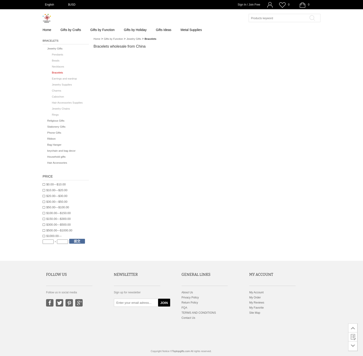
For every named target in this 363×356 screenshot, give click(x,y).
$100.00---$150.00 (58, 213)
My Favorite (256, 307)
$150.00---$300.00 (58, 219)
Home (47, 30)
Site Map (254, 312)
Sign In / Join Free (249, 4)
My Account (256, 292)
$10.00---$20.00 (56, 190)
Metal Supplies (191, 30)
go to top (353, 327)
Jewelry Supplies (62, 84)
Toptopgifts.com (181, 351)
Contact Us (188, 317)
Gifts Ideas (163, 30)
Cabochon (58, 96)
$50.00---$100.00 (57, 207)
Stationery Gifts (56, 126)
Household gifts (56, 156)
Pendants (57, 54)
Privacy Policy (190, 297)
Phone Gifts (54, 132)
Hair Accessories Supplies (67, 102)
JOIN (164, 303)
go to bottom (353, 346)
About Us (187, 292)
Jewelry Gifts (133, 38)
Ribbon (51, 138)
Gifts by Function (102, 30)
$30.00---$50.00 (56, 201)
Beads (55, 60)
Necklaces (58, 66)
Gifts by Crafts (70, 30)
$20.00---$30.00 (56, 196)
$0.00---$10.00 (56, 184)
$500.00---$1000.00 (59, 230)
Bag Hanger (54, 144)
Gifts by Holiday (135, 30)
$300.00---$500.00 (58, 224)
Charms (56, 90)
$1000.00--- (54, 236)
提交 (77, 241)
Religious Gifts (55, 120)
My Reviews (256, 302)
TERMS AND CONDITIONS (199, 312)
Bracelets (57, 72)
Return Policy (190, 302)
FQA (184, 307)
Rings (55, 114)
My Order (255, 297)
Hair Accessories (57, 162)
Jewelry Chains (61, 108)
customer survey (353, 336)
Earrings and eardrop (64, 78)
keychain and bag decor (61, 150)
